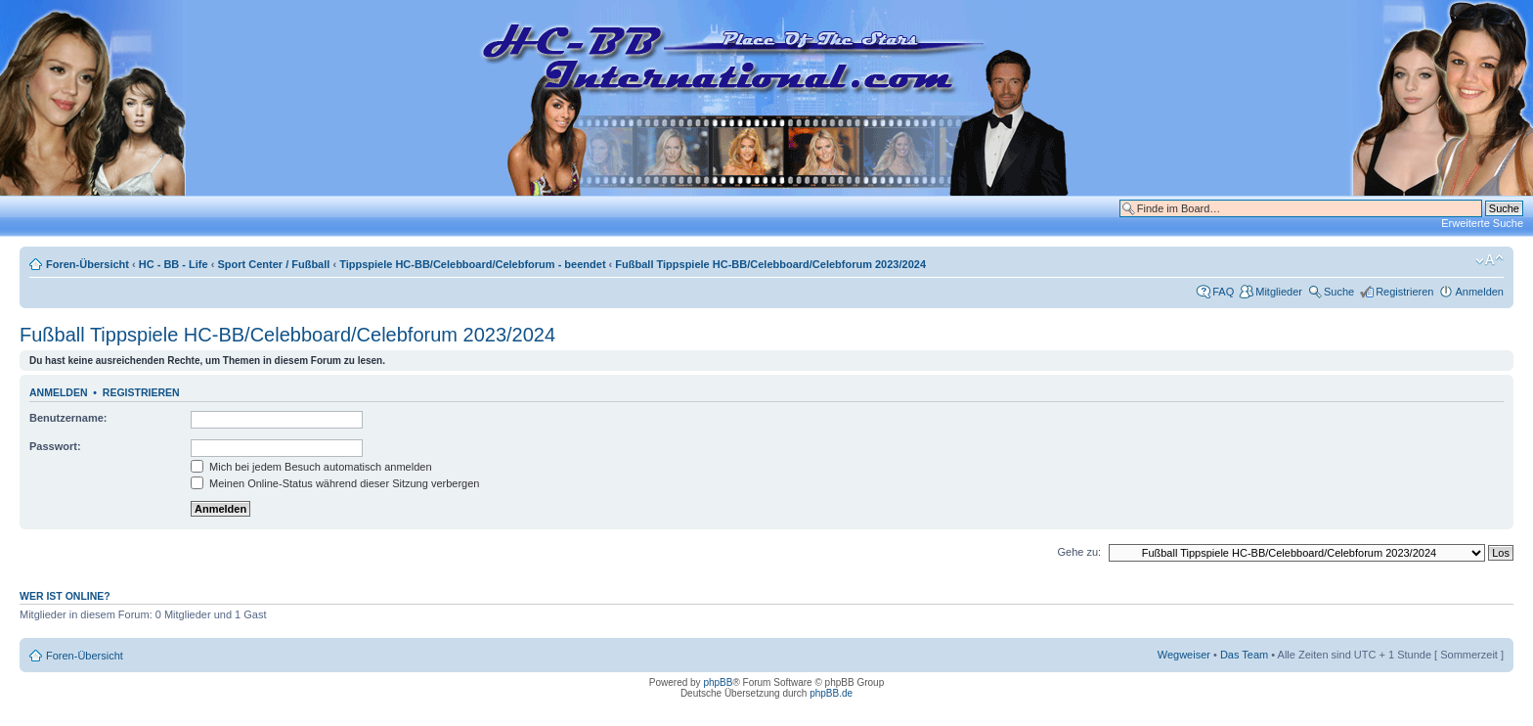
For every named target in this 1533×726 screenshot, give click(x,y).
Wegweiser (1184, 654)
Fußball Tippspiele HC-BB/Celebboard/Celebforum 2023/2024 (770, 264)
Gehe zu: (1079, 552)
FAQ (1223, 291)
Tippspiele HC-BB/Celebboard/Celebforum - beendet (472, 264)
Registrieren (1404, 291)
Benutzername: (68, 418)
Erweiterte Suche (1482, 223)
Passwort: (55, 446)
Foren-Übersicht (87, 264)
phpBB (717, 682)
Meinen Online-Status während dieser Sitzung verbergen (335, 483)
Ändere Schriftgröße (1489, 260)
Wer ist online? (65, 596)
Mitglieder (1278, 291)
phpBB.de (831, 693)
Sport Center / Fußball (273, 264)
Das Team (1244, 654)
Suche (1339, 291)
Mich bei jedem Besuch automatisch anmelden (311, 467)
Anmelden (1479, 291)
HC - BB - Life (173, 264)
